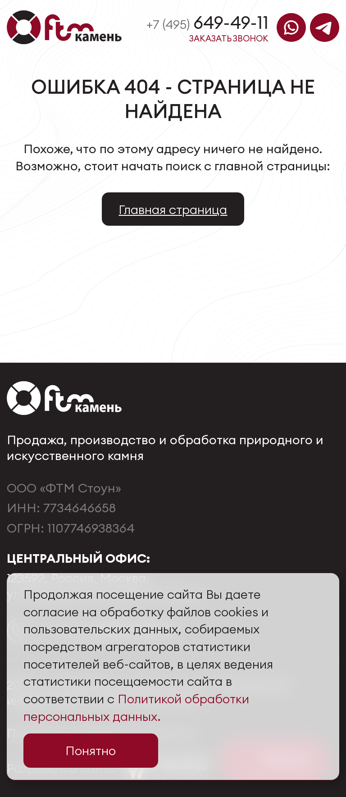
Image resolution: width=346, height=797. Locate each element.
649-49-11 (207, 22)
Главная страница (172, 209)
